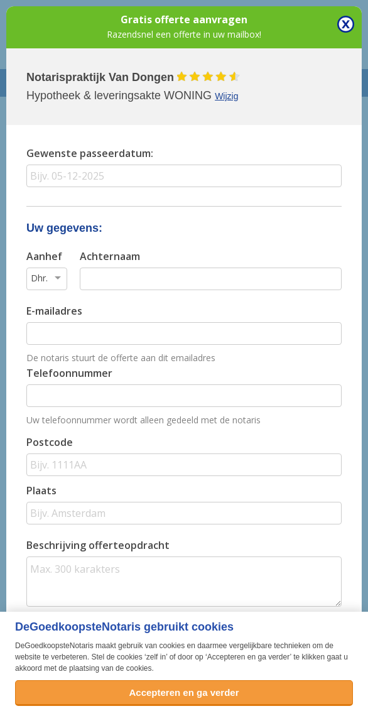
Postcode (49, 442)
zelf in (156, 657)
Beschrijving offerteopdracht (98, 545)
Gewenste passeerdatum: (89, 153)
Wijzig (226, 96)
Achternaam (110, 256)
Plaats (41, 490)
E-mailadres (54, 311)
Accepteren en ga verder (184, 692)
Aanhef (44, 256)
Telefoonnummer (69, 373)
